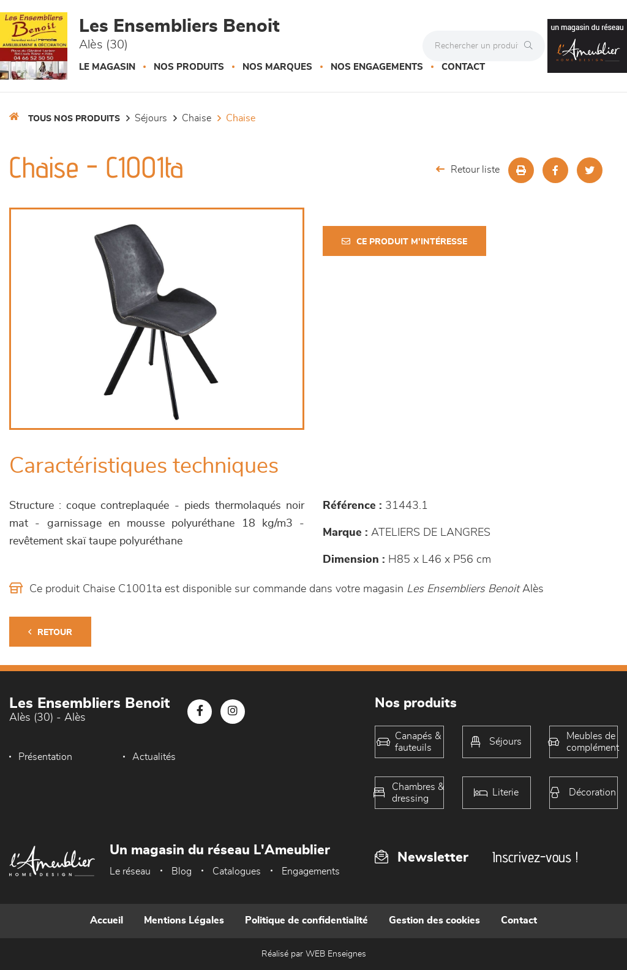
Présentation (45, 757)
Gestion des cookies (434, 920)
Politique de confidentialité (306, 920)
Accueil (106, 920)
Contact (463, 67)
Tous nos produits (74, 119)
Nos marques (277, 67)
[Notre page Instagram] (232, 711)
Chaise (196, 118)
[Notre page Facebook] (199, 711)
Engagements (311, 871)
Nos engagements (377, 67)
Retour (50, 632)
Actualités (154, 757)
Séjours (151, 118)
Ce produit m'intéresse (404, 241)
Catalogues (236, 871)
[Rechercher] (531, 46)
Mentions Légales (184, 920)
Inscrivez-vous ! (535, 857)
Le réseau (130, 871)
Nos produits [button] (189, 67)
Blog (181, 871)
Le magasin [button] (107, 67)
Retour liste (468, 169)
